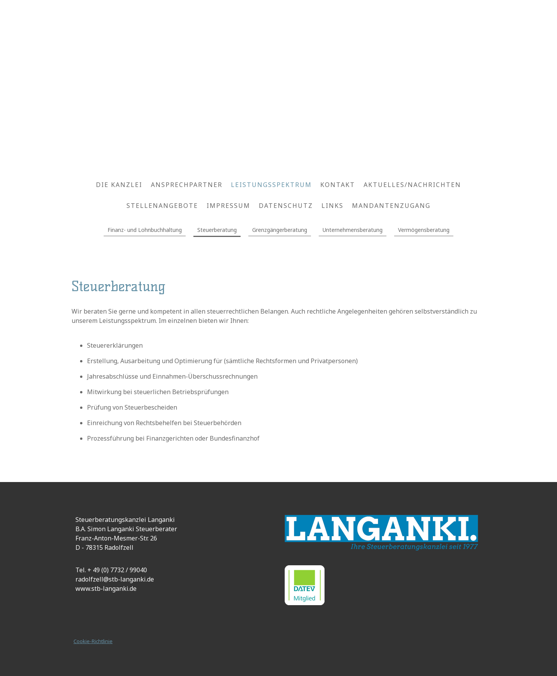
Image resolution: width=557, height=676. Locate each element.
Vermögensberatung (423, 229)
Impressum (228, 205)
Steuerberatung (217, 229)
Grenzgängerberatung (279, 229)
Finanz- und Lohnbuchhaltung (145, 229)
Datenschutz (286, 205)
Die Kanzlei (119, 184)
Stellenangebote (162, 205)
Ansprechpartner (186, 184)
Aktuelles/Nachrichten (412, 184)
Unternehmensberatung (353, 229)
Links (332, 205)
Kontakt (337, 184)
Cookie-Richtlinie (93, 641)
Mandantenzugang (391, 205)
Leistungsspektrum (271, 184)
